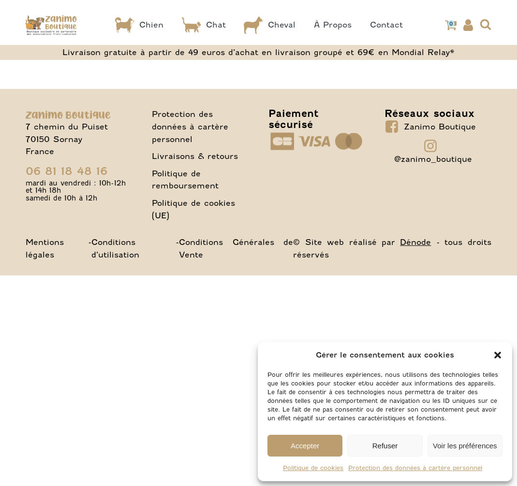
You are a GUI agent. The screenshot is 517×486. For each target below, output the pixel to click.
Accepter (305, 446)
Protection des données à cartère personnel (415, 468)
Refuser (385, 446)
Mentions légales (45, 248)
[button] (497, 355)
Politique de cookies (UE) (193, 209)
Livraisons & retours (195, 156)
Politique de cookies (313, 468)
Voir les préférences (465, 446)
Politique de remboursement (185, 180)
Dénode (415, 242)
